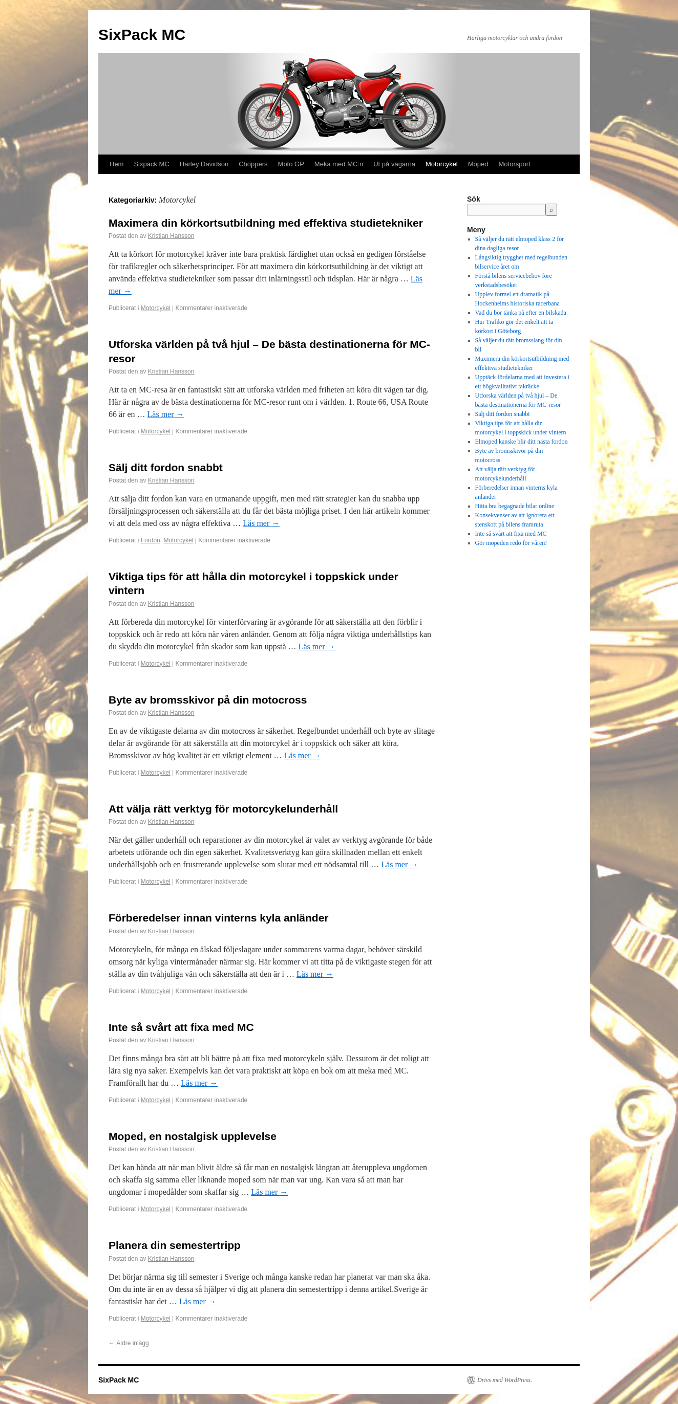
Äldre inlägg (129, 1343)
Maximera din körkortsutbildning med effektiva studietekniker (266, 223)
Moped (478, 164)
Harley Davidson (204, 164)
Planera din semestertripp (175, 1245)
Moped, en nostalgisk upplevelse (193, 1136)
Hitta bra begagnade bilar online (515, 506)
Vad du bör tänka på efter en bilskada (520, 312)
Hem (116, 164)
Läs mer (165, 414)
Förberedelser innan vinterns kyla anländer (219, 918)
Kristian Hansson (171, 235)
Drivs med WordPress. (504, 1380)
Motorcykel (442, 164)
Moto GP (291, 164)
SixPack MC (141, 34)
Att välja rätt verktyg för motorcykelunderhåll (223, 809)
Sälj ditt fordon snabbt (166, 467)
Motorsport (515, 164)
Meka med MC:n (338, 164)
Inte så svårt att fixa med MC (181, 1027)
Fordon (150, 540)
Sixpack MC (151, 164)
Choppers (253, 164)
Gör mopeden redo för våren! (511, 542)
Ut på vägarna (394, 164)
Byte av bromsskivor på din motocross (208, 700)
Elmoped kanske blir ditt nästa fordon (521, 441)
